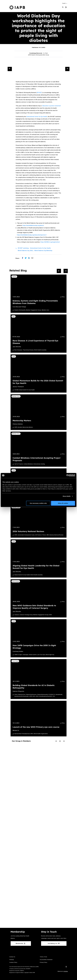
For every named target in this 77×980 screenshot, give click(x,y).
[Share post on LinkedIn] (29, 258)
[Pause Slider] (60, 741)
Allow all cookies (63, 503)
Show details (67, 496)
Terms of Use (43, 957)
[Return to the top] (66, 967)
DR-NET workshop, (23, 248)
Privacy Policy (43, 962)
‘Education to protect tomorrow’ (51, 106)
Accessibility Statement (46, 959)
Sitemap (11, 959)
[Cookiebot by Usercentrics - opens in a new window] (67, 475)
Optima (66, 971)
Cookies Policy (13, 962)
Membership (20, 943)
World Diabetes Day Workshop (43, 250)
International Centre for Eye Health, (40, 248)
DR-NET (39, 92)
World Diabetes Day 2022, (26, 250)
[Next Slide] (67, 69)
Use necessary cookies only (38, 503)
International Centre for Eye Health (36, 116)
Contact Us (12, 957)
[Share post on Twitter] (26, 258)
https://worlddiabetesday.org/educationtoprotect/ (32, 235)
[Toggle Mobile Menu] (66, 7)
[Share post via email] (33, 258)
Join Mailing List (53, 943)
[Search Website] (63, 7)
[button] (65, 3)
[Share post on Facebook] (23, 258)
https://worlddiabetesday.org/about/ (33, 225)
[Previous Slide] (10, 69)
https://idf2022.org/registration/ (50, 242)
